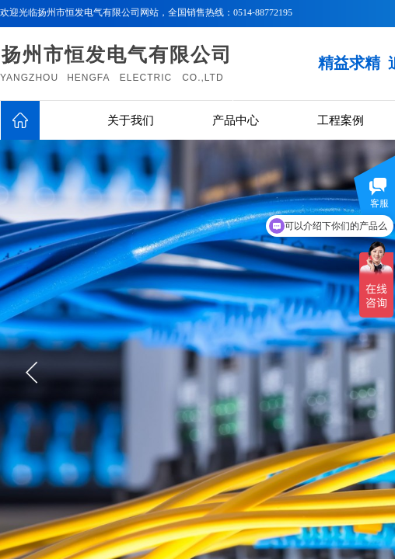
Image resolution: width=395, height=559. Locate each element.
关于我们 (130, 120)
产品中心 (235, 120)
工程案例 (340, 120)
